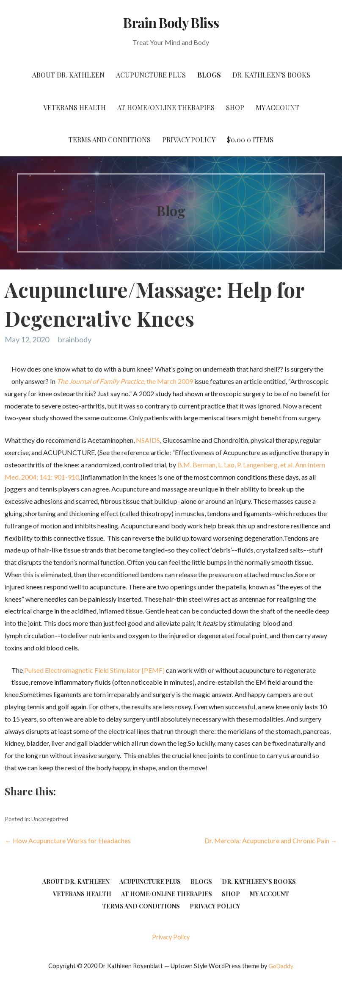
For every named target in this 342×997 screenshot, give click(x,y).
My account (277, 107)
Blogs (209, 74)
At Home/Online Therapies (166, 107)
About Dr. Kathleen (68, 74)
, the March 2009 (125, 381)
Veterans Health (74, 107)
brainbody (74, 339)
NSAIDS (148, 440)
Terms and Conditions (110, 139)
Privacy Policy (188, 139)
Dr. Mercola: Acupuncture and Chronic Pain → (270, 840)
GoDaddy (280, 965)
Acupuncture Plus (151, 74)
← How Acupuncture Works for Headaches (68, 840)
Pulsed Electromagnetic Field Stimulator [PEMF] (94, 670)
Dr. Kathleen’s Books (271, 74)
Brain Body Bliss (171, 22)
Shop (235, 107)
